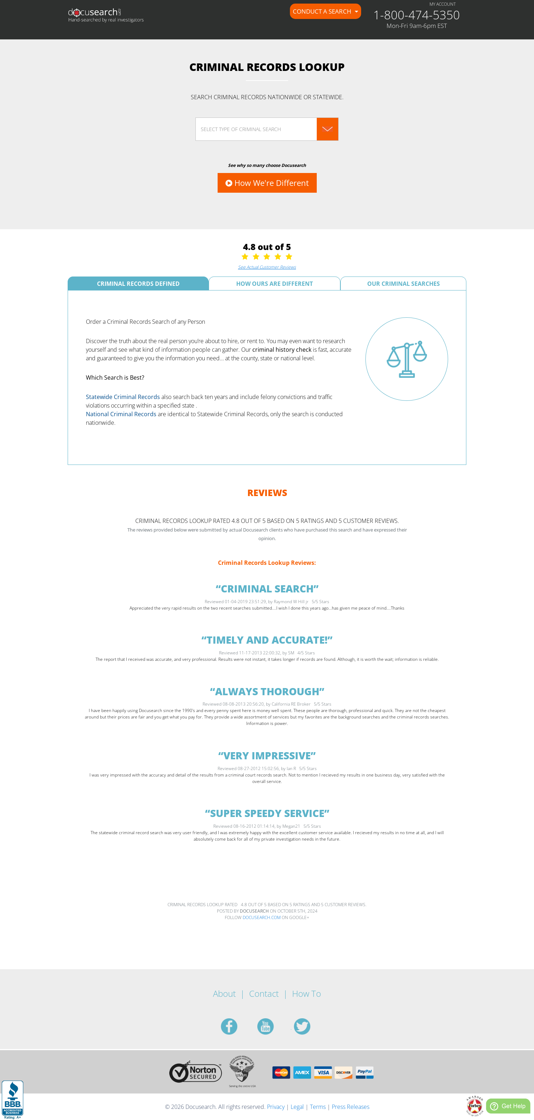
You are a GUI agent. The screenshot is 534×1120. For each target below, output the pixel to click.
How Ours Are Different (274, 284)
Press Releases (350, 1107)
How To (306, 993)
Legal (297, 1107)
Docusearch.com (262, 917)
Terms (318, 1107)
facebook (237, 1026)
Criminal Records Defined (138, 284)
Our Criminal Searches (403, 284)
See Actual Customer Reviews (267, 267)
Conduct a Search (323, 11)
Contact (264, 993)
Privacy (276, 1107)
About (224, 993)
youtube (274, 1026)
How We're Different (267, 182)
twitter (310, 1026)
